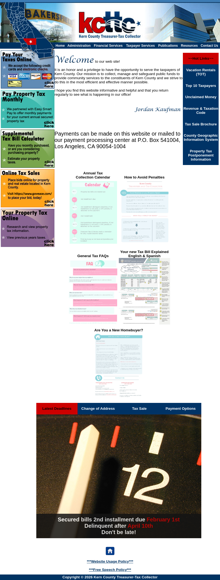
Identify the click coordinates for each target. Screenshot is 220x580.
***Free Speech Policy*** (110, 570)
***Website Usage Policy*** (110, 561)
